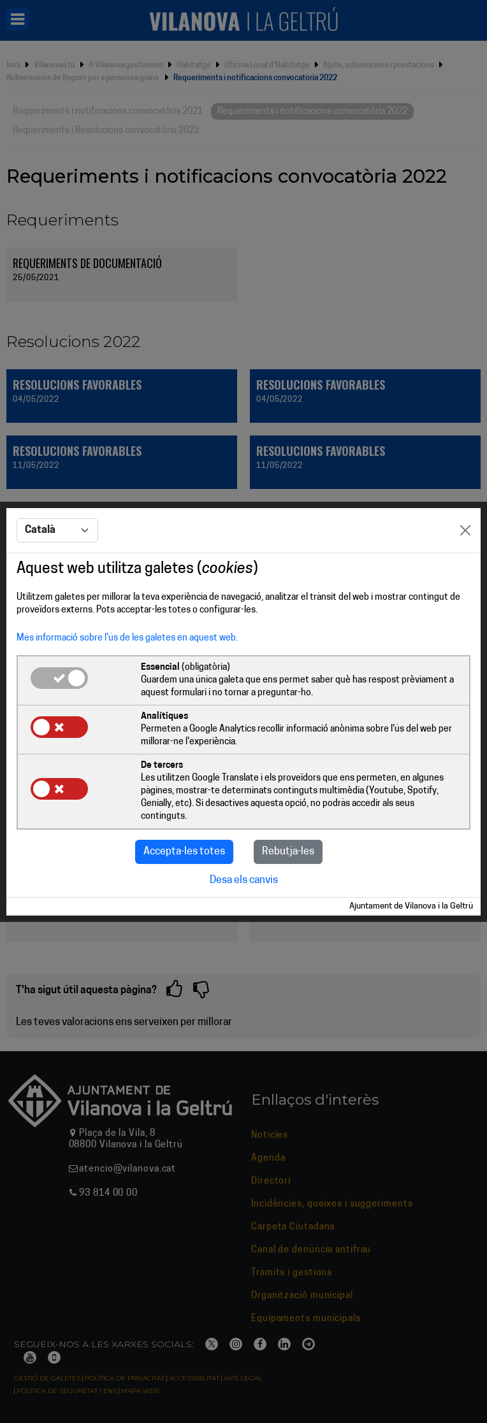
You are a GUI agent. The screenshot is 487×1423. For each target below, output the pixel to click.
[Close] (465, 530)
